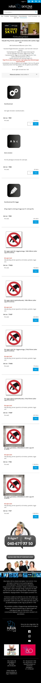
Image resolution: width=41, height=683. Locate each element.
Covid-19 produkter (32, 16)
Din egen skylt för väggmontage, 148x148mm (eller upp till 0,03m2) (20, 251)
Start (2, 16)
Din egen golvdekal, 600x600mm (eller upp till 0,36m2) (19, 497)
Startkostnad (8, 104)
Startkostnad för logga (11, 202)
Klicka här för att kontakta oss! (20, 557)
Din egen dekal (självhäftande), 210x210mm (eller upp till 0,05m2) (20, 399)
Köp (36, 124)
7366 (32, 53)
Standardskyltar (14, 16)
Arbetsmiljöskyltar (23, 16)
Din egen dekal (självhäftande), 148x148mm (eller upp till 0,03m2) (20, 301)
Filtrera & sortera (19, 74)
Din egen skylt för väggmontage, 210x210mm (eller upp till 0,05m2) (20, 350)
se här (28, 57)
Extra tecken (8, 153)
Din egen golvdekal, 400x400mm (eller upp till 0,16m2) (19, 448)
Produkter (6, 16)
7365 (34, 55)
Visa (36, 222)
